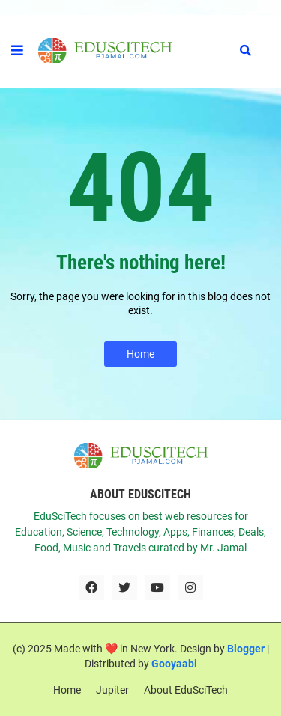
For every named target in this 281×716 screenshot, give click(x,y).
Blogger (246, 649)
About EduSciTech (186, 690)
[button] (17, 51)
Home (140, 354)
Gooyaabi (174, 664)
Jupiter (112, 690)
